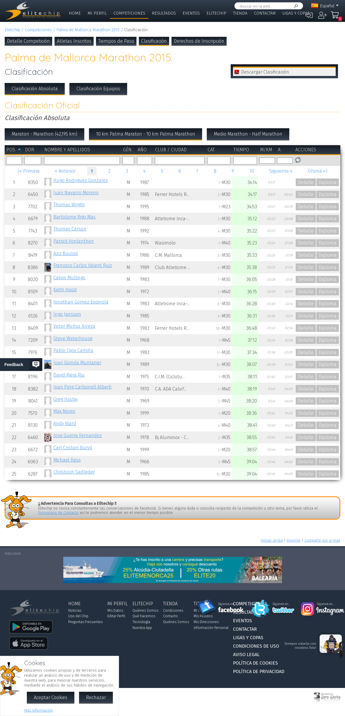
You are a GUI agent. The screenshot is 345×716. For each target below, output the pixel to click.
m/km (266, 149)
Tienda (240, 13)
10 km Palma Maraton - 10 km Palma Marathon (145, 134)
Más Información (38, 710)
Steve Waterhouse (72, 338)
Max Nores (64, 411)
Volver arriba (272, 540)
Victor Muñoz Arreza (74, 326)
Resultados (164, 13)
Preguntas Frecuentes (85, 622)
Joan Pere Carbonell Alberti (82, 387)
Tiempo (241, 149)
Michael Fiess (67, 460)
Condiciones (173, 610)
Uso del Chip (78, 616)
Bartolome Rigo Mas (74, 217)
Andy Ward (64, 423)
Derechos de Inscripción (199, 41)
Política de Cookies (255, 663)
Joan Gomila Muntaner (77, 362)
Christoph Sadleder (74, 472)
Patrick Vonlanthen (73, 241)
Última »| (318, 171)
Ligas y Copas (296, 13)
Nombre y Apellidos (67, 149)
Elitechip (216, 13)
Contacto (170, 616)
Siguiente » (281, 171)
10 (251, 171)
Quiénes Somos (145, 610)
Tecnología (141, 622)
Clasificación (154, 41)
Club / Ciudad (171, 149)
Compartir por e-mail (322, 540)
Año (142, 149)
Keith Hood (65, 289)
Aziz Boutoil (65, 253)
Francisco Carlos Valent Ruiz (82, 265)
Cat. (211, 149)
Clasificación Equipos (98, 88)
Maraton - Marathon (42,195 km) (44, 134)
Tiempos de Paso (116, 41)
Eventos (191, 13)
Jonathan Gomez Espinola (80, 302)
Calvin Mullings (69, 277)
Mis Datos (115, 610)
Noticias (74, 610)
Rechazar (96, 697)
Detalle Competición (28, 41)
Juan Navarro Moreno (76, 192)
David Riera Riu (69, 375)
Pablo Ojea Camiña (73, 350)
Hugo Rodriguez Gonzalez (80, 180)
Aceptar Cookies (50, 697)
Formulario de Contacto (58, 512)
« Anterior (65, 171)
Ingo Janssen (67, 314)
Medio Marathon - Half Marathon (248, 134)
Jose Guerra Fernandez (77, 435)
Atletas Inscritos (74, 41)
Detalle (306, 182)
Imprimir (294, 540)
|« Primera (28, 171)
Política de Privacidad (258, 671)
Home (75, 13)
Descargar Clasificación (265, 72)
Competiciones (129, 13)
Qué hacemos (143, 616)
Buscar (294, 6)
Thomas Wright (69, 204)
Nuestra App (142, 628)
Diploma (328, 182)
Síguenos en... (226, 604)
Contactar (265, 13)
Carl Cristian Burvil (72, 447)
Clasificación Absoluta (35, 88)
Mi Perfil (97, 13)
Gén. (127, 149)
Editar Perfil (116, 616)
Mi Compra (336, 17)
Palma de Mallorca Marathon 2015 (88, 29)
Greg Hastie (65, 399)
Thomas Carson (69, 229)
